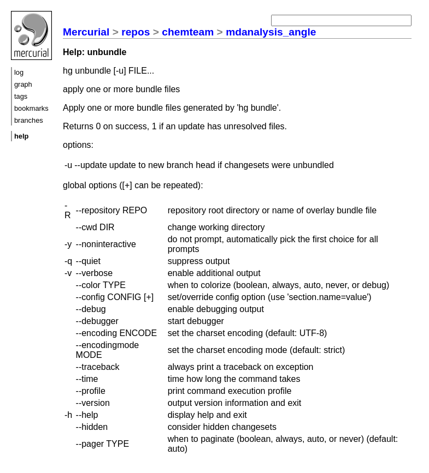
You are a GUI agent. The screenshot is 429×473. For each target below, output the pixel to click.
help (21, 136)
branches (28, 120)
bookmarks (31, 108)
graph (23, 84)
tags (20, 96)
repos (135, 32)
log (18, 72)
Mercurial (86, 32)
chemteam (188, 32)
